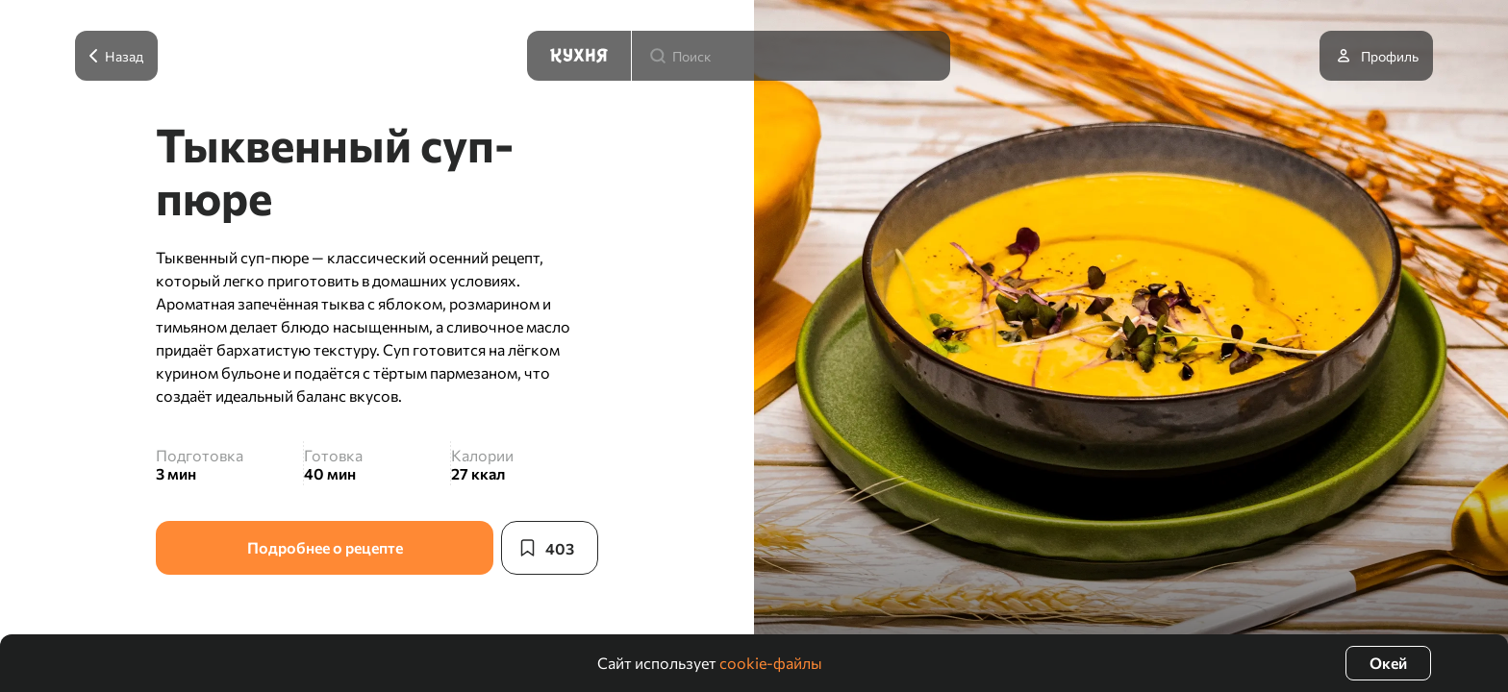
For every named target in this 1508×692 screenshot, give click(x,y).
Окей (1388, 663)
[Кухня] (579, 56)
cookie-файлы (770, 663)
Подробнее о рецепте (325, 547)
